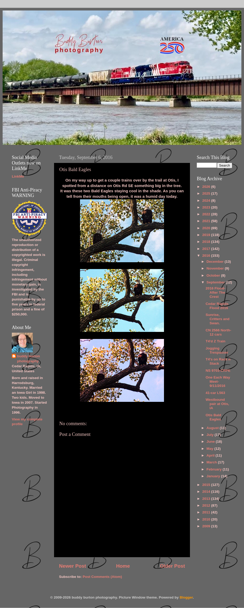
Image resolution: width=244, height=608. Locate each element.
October (213, 275)
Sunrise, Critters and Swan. (218, 319)
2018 (206, 242)
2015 (206, 485)
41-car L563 (215, 393)
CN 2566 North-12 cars (218, 332)
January (213, 476)
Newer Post (72, 566)
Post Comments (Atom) (102, 577)
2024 (206, 200)
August (213, 428)
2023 (206, 207)
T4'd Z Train (215, 341)
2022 (206, 214)
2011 (206, 512)
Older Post (172, 566)
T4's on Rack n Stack (218, 361)
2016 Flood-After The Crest (215, 292)
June (211, 441)
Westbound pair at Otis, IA (217, 404)
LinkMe (18, 176)
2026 (206, 187)
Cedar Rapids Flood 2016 (217, 306)
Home (123, 566)
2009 (206, 526)
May (210, 449)
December (215, 262)
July (210, 435)
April (211, 455)
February (214, 469)
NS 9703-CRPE (218, 371)
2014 (206, 492)
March (212, 462)
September (216, 282)
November (215, 268)
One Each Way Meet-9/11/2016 (218, 381)
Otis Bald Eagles (213, 417)
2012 (206, 505)
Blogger (186, 597)
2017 (206, 249)
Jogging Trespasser (217, 350)
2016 (206, 256)
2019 (206, 235)
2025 (206, 193)
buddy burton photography (28, 358)
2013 (206, 499)
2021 (206, 221)
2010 (206, 519)
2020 (206, 228)
